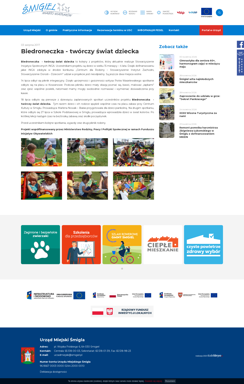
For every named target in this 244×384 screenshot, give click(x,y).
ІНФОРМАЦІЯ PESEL (151, 30)
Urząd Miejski (31, 30)
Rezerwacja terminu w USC (114, 30)
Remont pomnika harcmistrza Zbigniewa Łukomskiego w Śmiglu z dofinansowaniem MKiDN (198, 132)
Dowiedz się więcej (153, 381)
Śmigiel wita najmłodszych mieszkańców (196, 81)
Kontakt (174, 30)
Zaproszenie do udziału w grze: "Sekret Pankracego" (199, 98)
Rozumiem (170, 381)
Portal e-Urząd (211, 30)
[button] (122, 269)
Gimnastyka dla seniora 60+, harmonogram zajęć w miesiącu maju (199, 63)
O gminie (51, 30)
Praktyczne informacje (77, 30)
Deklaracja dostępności (53, 371)
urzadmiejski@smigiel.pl (68, 354)
